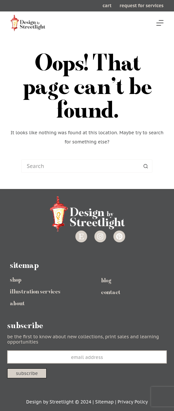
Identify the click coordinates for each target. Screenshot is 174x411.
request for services (142, 6)
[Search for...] (80, 166)
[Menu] (160, 23)
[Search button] (145, 166)
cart (107, 6)
